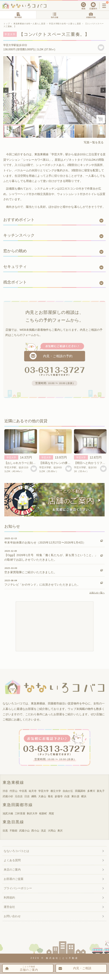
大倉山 (42, 796)
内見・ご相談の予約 (57, 356)
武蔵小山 (24, 830)
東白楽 (75, 796)
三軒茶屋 (20, 813)
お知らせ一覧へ (97, 592)
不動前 (13, 830)
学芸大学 (11, 457)
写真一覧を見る (94, 142)
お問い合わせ (12, 916)
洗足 (43, 830)
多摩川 (91, 790)
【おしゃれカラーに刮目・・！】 (25, 463)
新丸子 (101, 790)
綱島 (34, 796)
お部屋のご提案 (13, 879)
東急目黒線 (13, 822)
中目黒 (23, 790)
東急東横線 (13, 782)
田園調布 (80, 790)
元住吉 (19, 796)
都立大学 (55, 790)
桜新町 (43, 813)
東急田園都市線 (18, 805)
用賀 (51, 813)
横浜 (83, 796)
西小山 (35, 830)
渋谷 (5, 790)
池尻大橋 (8, 813)
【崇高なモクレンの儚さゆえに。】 (61, 463)
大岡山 (52, 830)
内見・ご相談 (82, 968)
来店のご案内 (12, 869)
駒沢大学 (32, 813)
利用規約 (9, 897)
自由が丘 (68, 790)
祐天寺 (33, 790)
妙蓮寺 (59, 796)
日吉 (27, 796)
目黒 (5, 830)
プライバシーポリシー (18, 888)
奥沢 (60, 830)
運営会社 (9, 907)
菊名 (50, 796)
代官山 (13, 790)
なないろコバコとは (16, 851)
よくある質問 (12, 860)
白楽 (67, 796)
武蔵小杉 (8, 796)
